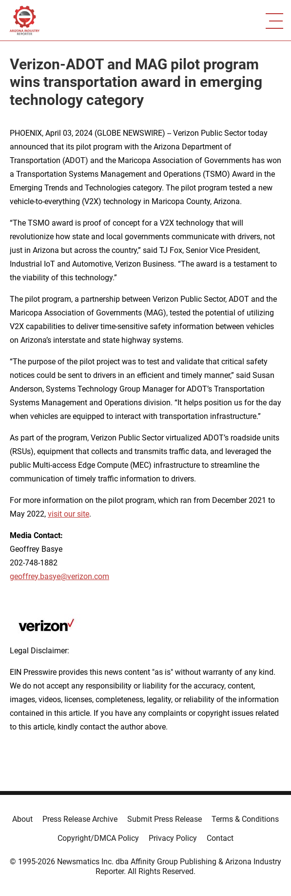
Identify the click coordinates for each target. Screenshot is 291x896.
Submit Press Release (164, 819)
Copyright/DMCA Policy (98, 838)
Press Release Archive (79, 819)
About (22, 819)
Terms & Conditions (245, 819)
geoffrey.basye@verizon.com (59, 576)
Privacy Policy (173, 838)
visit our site (68, 514)
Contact (220, 838)
